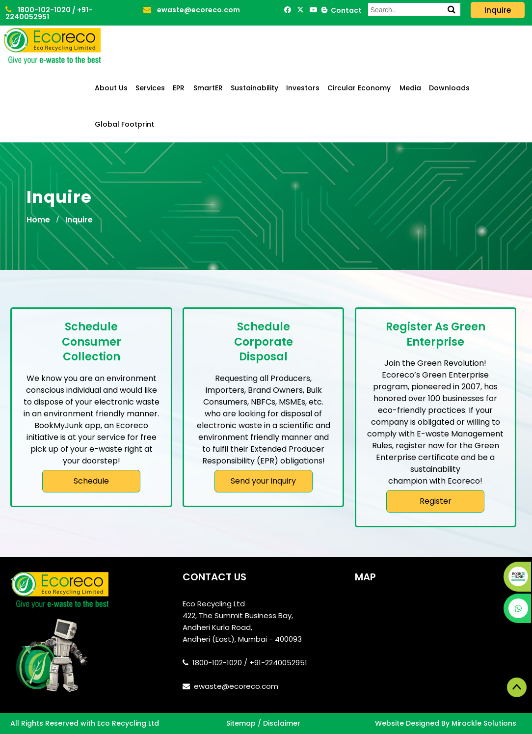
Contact (345, 10)
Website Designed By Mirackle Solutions (445, 723)
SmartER (208, 88)
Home (38, 219)
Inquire (79, 219)
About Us (111, 88)
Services (150, 88)
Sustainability (254, 88)
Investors (302, 88)
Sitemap (241, 723)
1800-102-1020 (38, 10)
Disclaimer (281, 723)
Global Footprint (124, 124)
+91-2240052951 (48, 13)
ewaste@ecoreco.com (191, 10)
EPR (179, 88)
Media (410, 88)
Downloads (449, 88)
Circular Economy (359, 88)
